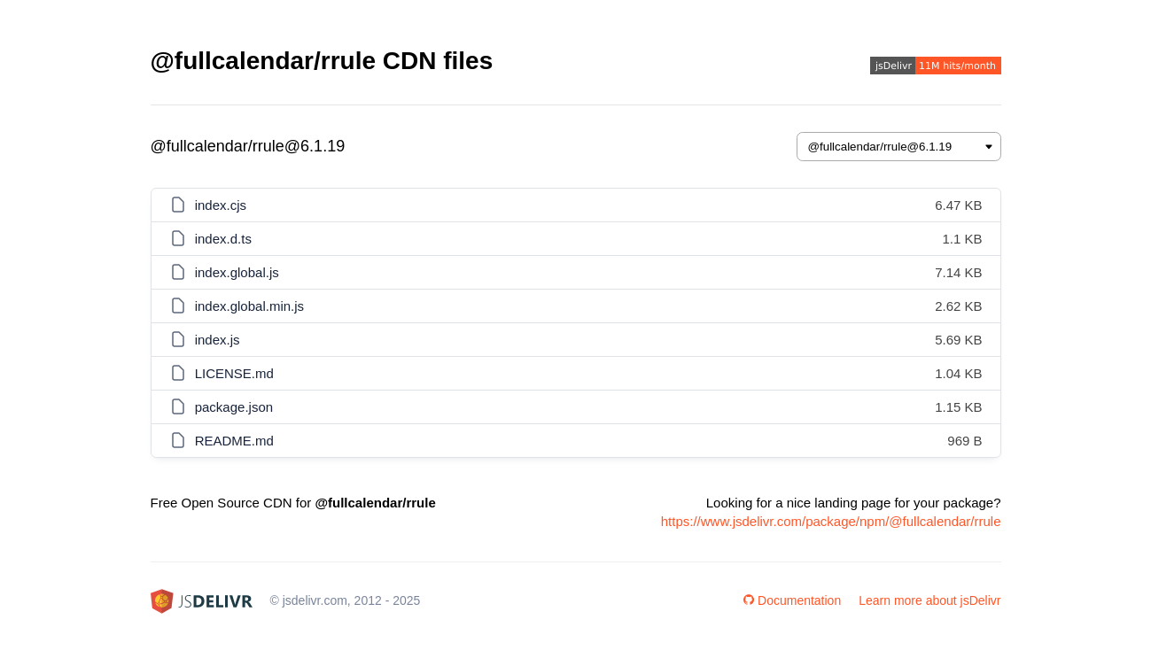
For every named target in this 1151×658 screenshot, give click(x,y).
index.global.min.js (249, 306)
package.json (234, 406)
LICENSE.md (234, 373)
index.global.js (237, 272)
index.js (217, 339)
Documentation (792, 600)
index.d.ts (223, 238)
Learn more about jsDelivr (929, 600)
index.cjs (220, 205)
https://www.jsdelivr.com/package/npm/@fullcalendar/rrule (831, 521)
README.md (234, 440)
